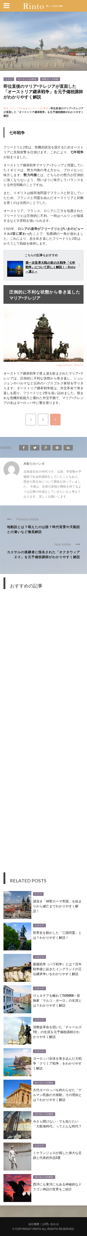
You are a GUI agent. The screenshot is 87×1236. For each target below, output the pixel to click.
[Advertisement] (43, 734)
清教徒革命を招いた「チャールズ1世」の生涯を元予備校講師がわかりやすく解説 (57, 1031)
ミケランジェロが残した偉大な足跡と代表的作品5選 (57, 1155)
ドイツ (8, 79)
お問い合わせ (50, 1224)
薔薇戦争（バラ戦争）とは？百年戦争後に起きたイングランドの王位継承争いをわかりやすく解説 (57, 968)
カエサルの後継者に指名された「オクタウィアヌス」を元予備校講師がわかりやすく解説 (43, 554)
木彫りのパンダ (34, 463)
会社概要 (33, 1224)
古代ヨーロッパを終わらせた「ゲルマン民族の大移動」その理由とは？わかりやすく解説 (57, 1094)
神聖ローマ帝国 (50, 79)
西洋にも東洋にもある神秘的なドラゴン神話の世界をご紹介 (57, 1186)
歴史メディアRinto (14, 108)
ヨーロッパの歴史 (27, 79)
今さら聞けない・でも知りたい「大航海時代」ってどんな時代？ (57, 1123)
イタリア (39, 925)
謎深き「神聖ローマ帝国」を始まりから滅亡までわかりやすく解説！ (57, 905)
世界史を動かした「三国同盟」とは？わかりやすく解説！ (57, 935)
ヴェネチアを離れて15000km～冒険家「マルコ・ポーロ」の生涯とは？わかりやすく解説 (57, 1000)
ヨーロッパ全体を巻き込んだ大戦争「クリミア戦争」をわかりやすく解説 (57, 1063)
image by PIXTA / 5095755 (70, 365)
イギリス (39, 957)
